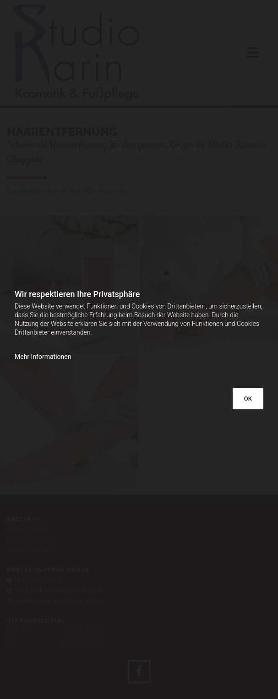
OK (248, 398)
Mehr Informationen (43, 356)
